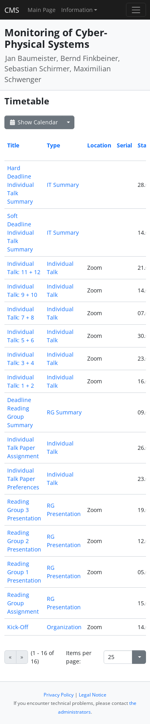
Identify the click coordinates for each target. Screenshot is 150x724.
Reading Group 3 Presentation (24, 510)
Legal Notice (92, 694)
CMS (11, 10)
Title (13, 145)
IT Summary (63, 184)
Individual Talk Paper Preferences (23, 479)
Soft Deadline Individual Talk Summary (20, 232)
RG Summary (64, 412)
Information (77, 10)
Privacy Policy (59, 694)
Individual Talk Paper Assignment (23, 448)
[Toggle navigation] (136, 10)
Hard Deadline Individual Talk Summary (20, 184)
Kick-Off (17, 627)
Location (99, 145)
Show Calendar (33, 122)
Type (53, 145)
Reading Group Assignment (23, 603)
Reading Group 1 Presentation (24, 572)
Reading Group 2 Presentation (24, 541)
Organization (64, 627)
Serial (124, 145)
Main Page (42, 10)
